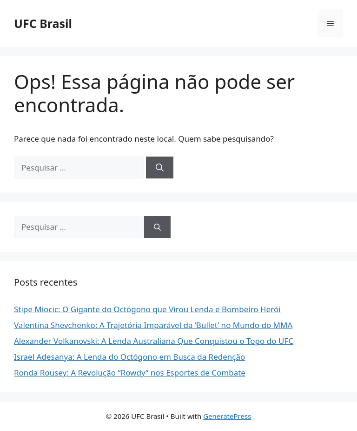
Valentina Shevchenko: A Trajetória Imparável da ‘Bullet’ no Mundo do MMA (153, 325)
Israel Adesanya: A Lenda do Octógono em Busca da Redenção (129, 356)
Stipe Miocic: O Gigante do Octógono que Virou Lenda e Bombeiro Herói (147, 309)
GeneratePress (227, 416)
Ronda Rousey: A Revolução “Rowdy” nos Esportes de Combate (129, 372)
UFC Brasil (43, 23)
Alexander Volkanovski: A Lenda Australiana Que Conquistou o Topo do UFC (153, 340)
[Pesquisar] (159, 168)
